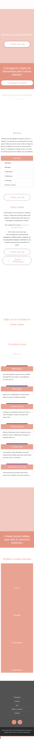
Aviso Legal (5, 730)
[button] (2, 301)
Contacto (17, 713)
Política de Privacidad (14, 730)
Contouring (17, 446)
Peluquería (17, 697)
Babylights (17, 368)
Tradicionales (17, 426)
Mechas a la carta (17, 466)
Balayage (17, 388)
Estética (17, 701)
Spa (17, 705)
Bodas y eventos (17, 709)
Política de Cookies (26, 730)
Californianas (17, 406)
